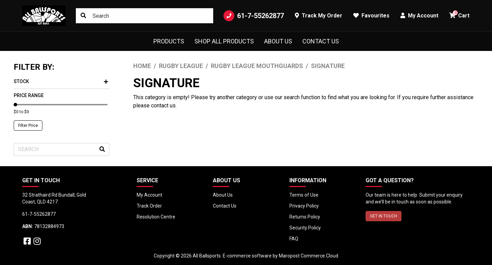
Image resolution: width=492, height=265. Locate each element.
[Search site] (83, 15)
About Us (278, 41)
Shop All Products (224, 41)
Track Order (149, 206)
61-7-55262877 (253, 15)
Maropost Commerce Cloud (308, 256)
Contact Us (320, 41)
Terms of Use (303, 195)
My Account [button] (419, 15)
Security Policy (305, 227)
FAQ (293, 238)
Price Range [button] (29, 95)
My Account (149, 195)
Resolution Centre (156, 217)
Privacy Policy (304, 206)
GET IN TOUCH (383, 216)
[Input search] (144, 15)
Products (168, 41)
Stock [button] (61, 81)
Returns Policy (304, 217)
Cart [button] (459, 14)
